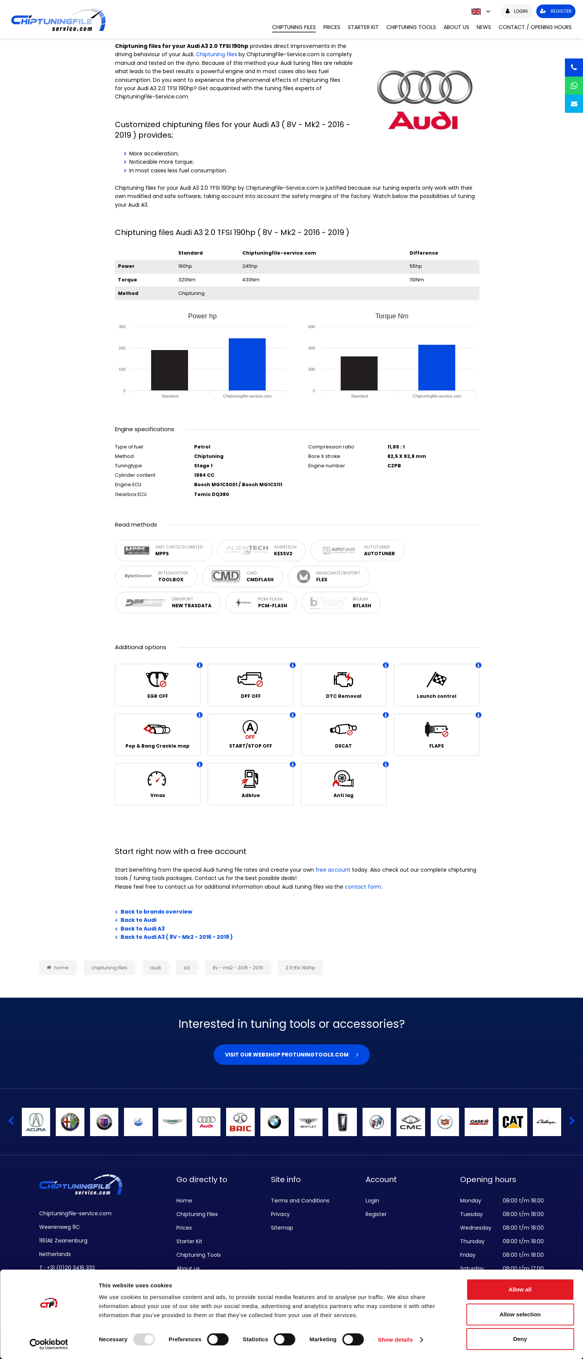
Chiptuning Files (294, 27)
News (484, 27)
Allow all (520, 1289)
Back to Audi (138, 920)
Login (372, 1200)
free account (332, 870)
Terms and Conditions (300, 1200)
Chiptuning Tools (411, 27)
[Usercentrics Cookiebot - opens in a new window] (49, 1344)
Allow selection (519, 1314)
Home (184, 1200)
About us (456, 27)
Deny (520, 1339)
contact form (363, 887)
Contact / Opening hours (535, 27)
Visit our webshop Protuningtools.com (287, 1054)
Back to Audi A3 (143, 928)
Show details (395, 1339)
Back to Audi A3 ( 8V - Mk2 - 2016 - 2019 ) (177, 937)
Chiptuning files (216, 54)
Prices (331, 27)
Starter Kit (363, 27)
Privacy (280, 1214)
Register (376, 1214)
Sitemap (282, 1228)
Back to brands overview (156, 911)
